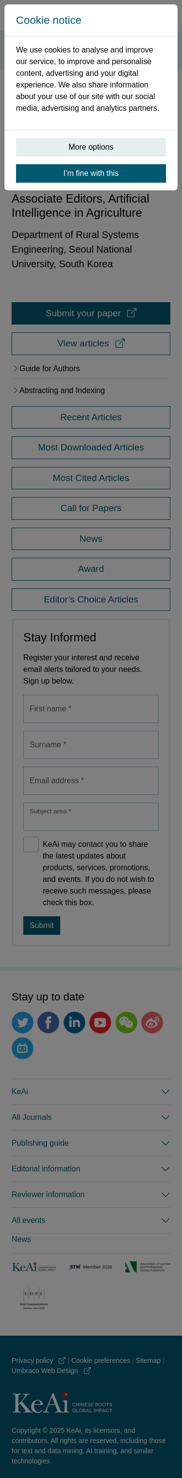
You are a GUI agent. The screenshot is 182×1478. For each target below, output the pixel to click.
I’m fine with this (91, 173)
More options (91, 147)
